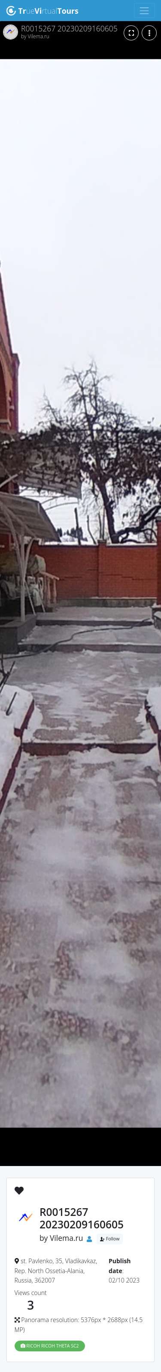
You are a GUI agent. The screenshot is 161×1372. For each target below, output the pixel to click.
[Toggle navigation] (144, 10)
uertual (42, 11)
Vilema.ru (66, 1238)
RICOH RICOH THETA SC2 (50, 1346)
